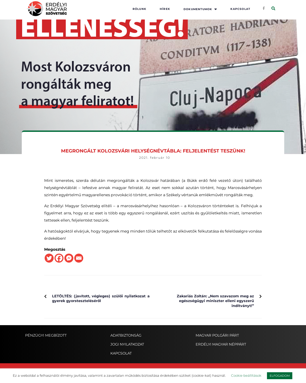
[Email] (78, 258)
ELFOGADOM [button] (280, 375)
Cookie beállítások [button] (246, 375)
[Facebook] (59, 258)
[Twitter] (49, 258)
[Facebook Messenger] (68, 258)
